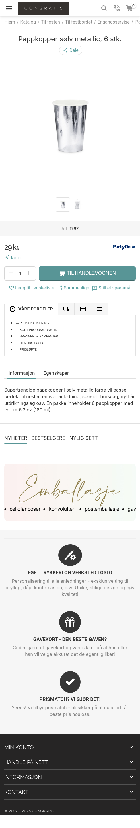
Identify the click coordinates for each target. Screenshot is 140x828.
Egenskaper (56, 373)
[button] (70, 50)
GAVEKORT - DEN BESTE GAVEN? (70, 639)
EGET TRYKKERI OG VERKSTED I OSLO (70, 572)
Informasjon (22, 373)
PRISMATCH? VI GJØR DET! (70, 699)
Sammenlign (73, 288)
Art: (65, 228)
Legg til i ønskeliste (31, 288)
